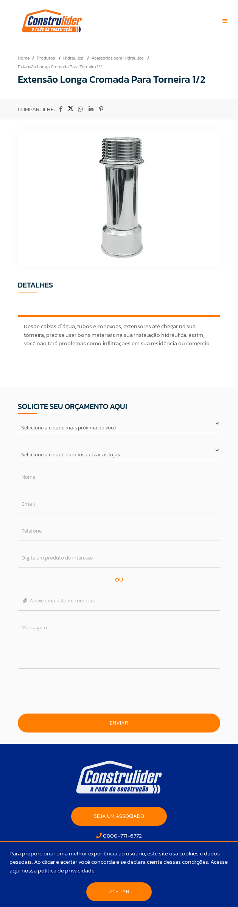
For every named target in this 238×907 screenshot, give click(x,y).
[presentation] (118, 691)
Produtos (46, 58)
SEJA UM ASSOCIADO (119, 816)
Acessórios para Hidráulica (118, 58)
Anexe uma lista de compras (58, 601)
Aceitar (119, 892)
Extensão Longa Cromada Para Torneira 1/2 (60, 66)
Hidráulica (73, 58)
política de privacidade (66, 870)
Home (24, 58)
